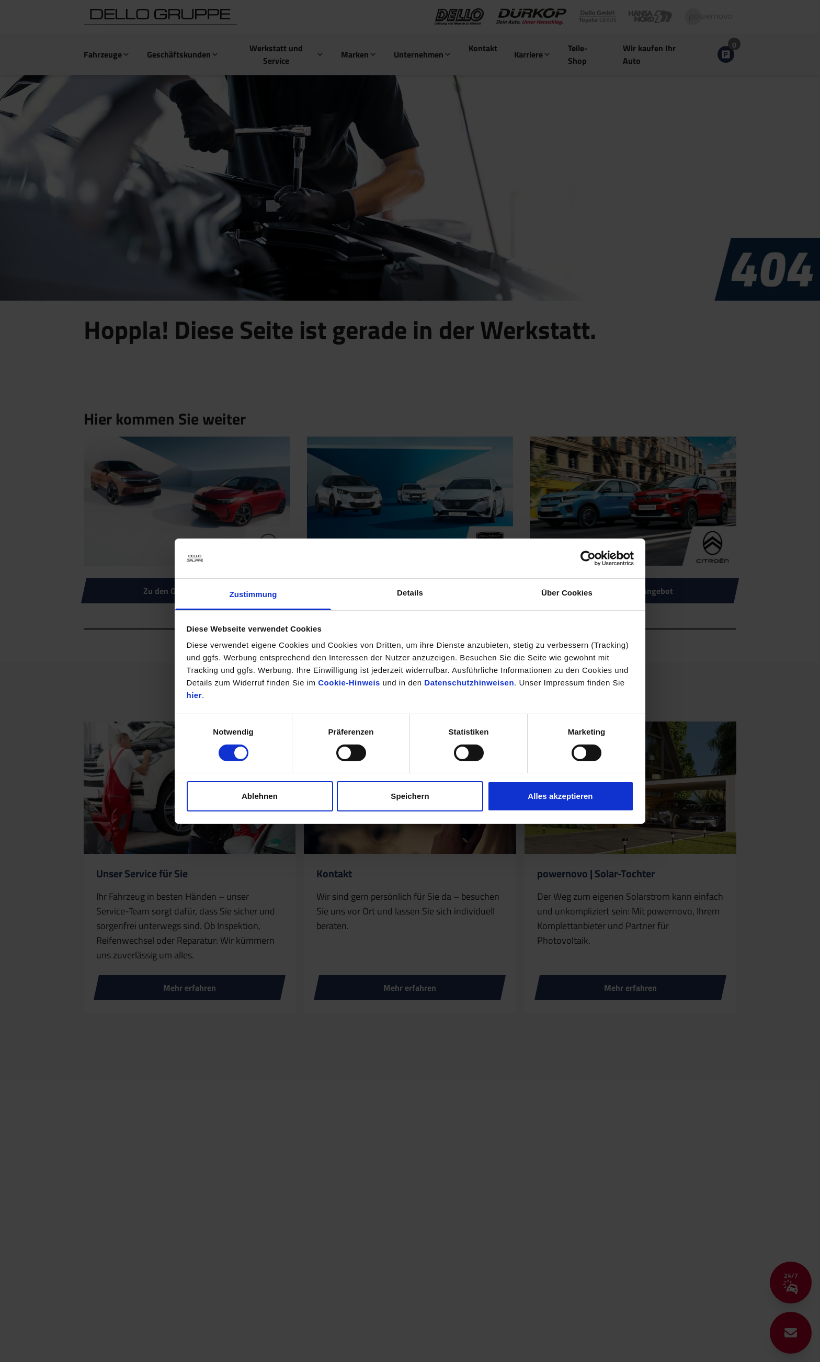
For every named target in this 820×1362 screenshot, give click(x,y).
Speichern (410, 796)
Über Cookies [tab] (567, 592)
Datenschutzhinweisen (469, 682)
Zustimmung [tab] (253, 594)
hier (194, 695)
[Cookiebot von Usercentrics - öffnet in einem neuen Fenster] (588, 558)
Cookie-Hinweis (349, 682)
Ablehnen (260, 796)
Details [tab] (410, 592)
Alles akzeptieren (560, 796)
